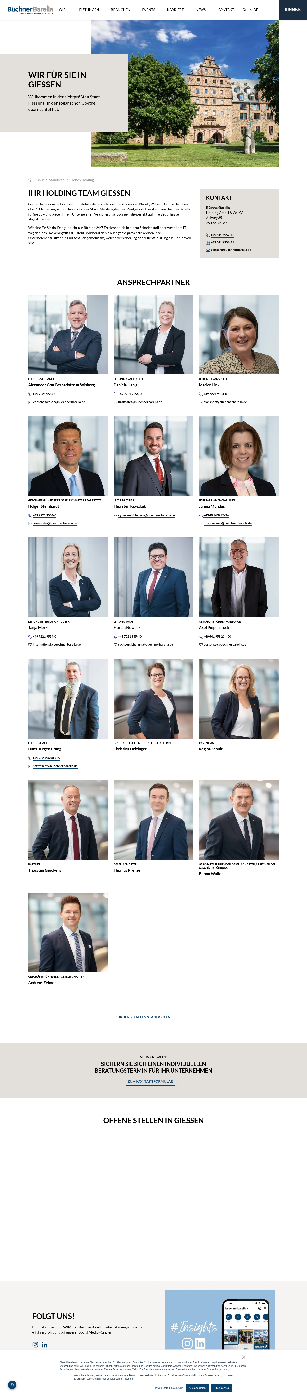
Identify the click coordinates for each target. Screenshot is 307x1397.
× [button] (243, 1357)
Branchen (120, 9)
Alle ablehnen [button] (222, 1388)
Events (148, 9)
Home (30, 180)
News (201, 9)
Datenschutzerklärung (218, 1369)
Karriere (175, 9)
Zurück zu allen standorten (143, 1017)
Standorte (56, 180)
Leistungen (88, 9)
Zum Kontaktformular (150, 1081)
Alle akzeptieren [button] (197, 1388)
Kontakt (226, 9)
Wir (62, 9)
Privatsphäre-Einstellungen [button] (169, 1388)
